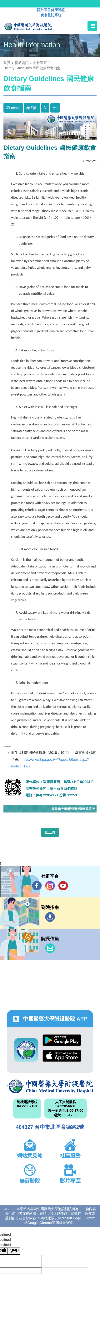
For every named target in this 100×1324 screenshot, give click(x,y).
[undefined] (14, 1251)
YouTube (63, 885)
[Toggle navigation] (92, 26)
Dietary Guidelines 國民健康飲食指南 (31, 68)
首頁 (6, 63)
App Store (61, 1056)
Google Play (61, 1040)
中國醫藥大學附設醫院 (50, 1086)
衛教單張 (40, 63)
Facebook (37, 885)
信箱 (50, 948)
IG (50, 886)
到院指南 (50, 917)
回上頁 (50, 832)
